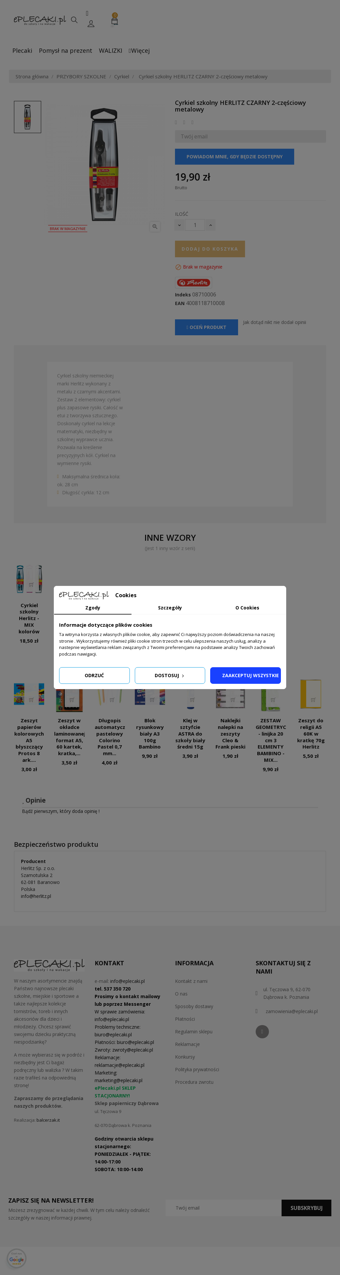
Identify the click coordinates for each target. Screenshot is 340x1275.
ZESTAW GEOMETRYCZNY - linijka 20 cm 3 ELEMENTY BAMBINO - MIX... (276, 740)
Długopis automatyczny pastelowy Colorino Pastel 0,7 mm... (113, 737)
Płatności (185, 1019)
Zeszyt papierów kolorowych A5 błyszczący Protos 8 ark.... (29, 740)
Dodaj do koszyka (210, 249)
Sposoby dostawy (194, 1006)
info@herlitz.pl (36, 896)
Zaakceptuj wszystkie (250, 675)
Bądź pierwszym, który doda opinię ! (61, 811)
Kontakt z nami (191, 981)
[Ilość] (195, 225)
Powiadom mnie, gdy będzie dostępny (235, 156)
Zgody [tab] (92, 607)
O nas (181, 994)
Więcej (139, 50)
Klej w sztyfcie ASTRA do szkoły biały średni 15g (190, 733)
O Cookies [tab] (247, 607)
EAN (180, 303)
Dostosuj (170, 675)
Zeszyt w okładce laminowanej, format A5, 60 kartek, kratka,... (70, 737)
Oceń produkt (206, 327)
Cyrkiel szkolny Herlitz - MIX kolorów (29, 618)
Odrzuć (94, 675)
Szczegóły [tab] (170, 607)
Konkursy (185, 1057)
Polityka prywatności (197, 1069)
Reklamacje (187, 1044)
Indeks (183, 295)
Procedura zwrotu (194, 1082)
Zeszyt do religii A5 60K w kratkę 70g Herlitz (311, 733)
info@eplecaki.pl (127, 981)
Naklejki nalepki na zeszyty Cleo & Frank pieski (230, 733)
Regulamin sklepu (193, 1031)
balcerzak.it (48, 1120)
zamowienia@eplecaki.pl (292, 1011)
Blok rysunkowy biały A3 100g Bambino (150, 733)
